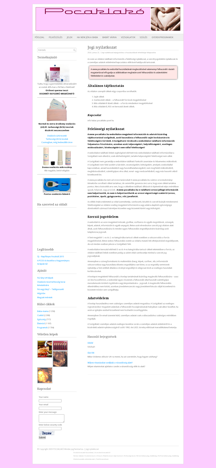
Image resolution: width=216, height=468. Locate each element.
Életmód (41, 323)
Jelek (69, 37)
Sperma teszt (118, 456)
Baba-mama (42, 311)
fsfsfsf (90, 343)
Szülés (143, 37)
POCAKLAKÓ (58, 449)
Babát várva (109, 37)
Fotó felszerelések (102, 459)
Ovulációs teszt (89, 456)
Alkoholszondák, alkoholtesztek (84, 459)
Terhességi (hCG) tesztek (57, 139)
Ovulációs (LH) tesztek (57, 136)
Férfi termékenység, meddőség (168, 456)
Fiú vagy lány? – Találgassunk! (50, 289)
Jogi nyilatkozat (92, 449)
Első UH (91, 353)
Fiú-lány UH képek (45, 278)
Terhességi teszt (129, 456)
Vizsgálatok (128, 37)
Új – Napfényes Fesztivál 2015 (50, 256)
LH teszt (99, 456)
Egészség (41, 319)
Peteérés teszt (108, 456)
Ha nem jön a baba (87, 37)
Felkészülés (55, 37)
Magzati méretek (44, 297)
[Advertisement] (93, 23)
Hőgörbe (41, 293)
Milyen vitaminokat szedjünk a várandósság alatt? (110, 363)
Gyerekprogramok (162, 37)
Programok (42, 327)
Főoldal (39, 37)
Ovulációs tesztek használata (83, 452)
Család (40, 315)
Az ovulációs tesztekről (102, 452)
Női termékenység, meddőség (146, 456)
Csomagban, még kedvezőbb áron (56, 142)
